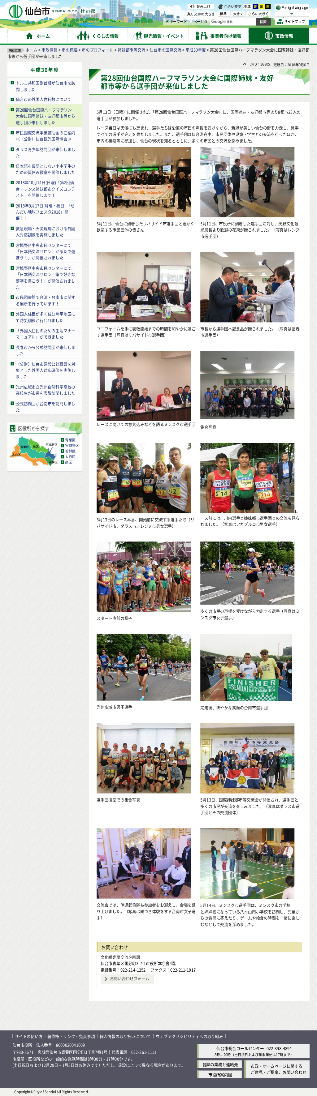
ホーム (31, 50)
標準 (247, 6)
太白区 (70, 456)
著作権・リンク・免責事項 (71, 1036)
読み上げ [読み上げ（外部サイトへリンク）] (204, 6)
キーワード (176, 21)
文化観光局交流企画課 (120, 957)
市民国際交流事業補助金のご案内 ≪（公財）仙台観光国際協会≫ (47, 136)
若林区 (70, 450)
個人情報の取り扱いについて (125, 1036)
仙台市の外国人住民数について (43, 99)
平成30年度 (195, 50)
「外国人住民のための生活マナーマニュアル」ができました (45, 334)
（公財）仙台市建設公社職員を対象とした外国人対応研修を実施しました (45, 370)
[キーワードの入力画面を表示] (167, 21)
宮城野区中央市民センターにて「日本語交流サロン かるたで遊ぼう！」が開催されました (45, 251)
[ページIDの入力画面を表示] (191, 21)
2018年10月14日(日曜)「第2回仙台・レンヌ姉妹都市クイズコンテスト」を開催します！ (45, 188)
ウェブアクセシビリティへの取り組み (189, 1036)
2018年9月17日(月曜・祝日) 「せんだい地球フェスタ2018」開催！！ (45, 211)
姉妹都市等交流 (131, 50)
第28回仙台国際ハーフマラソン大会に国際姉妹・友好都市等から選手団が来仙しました (45, 116)
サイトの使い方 (29, 1036)
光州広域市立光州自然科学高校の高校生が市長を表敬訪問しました (45, 389)
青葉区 (70, 439)
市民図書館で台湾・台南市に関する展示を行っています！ (45, 300)
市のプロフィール (97, 50)
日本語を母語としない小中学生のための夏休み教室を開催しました (45, 169)
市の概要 (69, 50)
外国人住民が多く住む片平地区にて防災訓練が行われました (45, 317)
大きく (238, 13)
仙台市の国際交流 (165, 50)
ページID (198, 21)
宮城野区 (72, 445)
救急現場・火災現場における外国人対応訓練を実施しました (45, 231)
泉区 (68, 462)
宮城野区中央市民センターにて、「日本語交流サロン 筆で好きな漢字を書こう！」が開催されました (45, 277)
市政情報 (49, 50)
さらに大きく (258, 13)
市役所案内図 (220, 1074)
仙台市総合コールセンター (240, 1048)
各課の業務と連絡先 (220, 1064)
